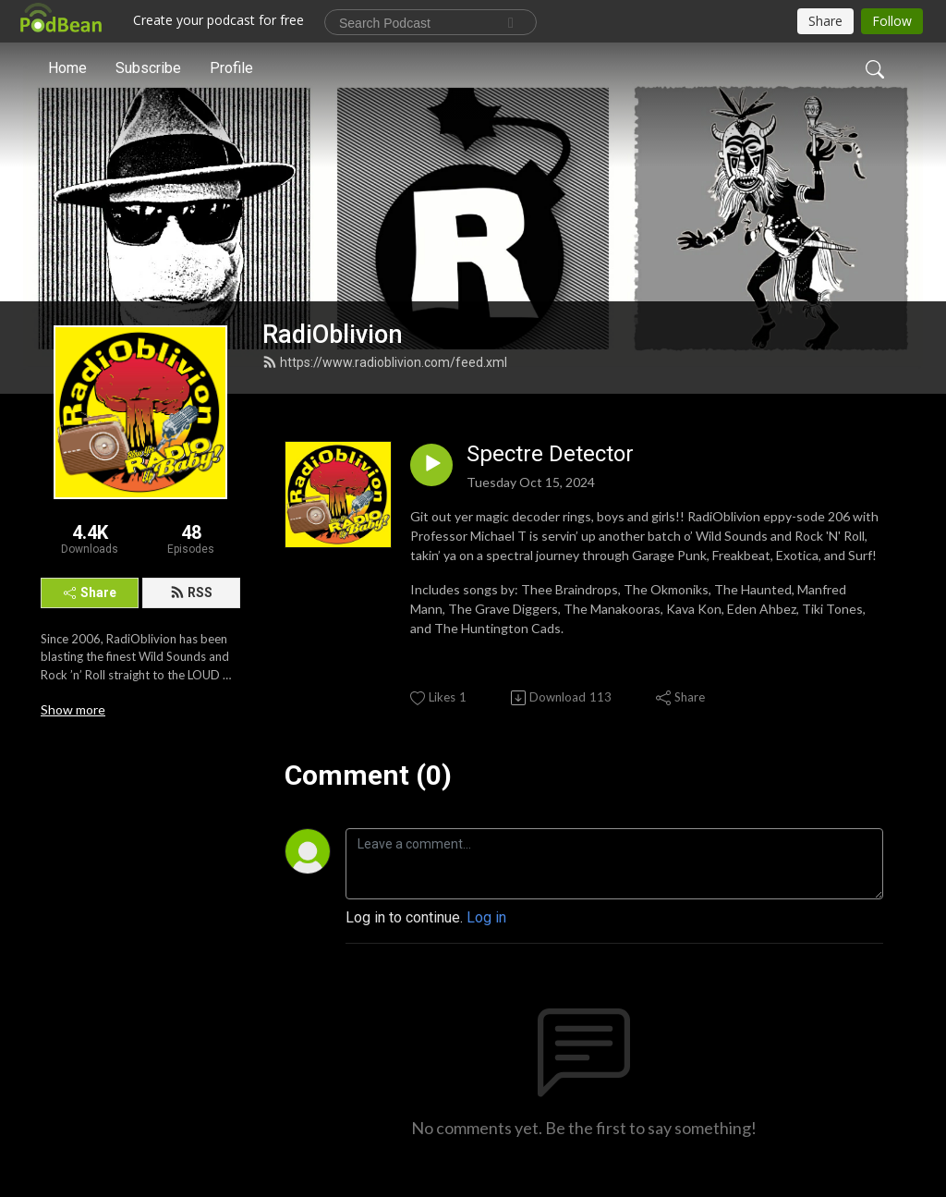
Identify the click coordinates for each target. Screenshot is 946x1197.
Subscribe (148, 68)
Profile (231, 68)
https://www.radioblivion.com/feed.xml (384, 362)
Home (67, 68)
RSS (191, 592)
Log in (486, 917)
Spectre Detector (550, 454)
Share (90, 592)
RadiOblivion (332, 334)
